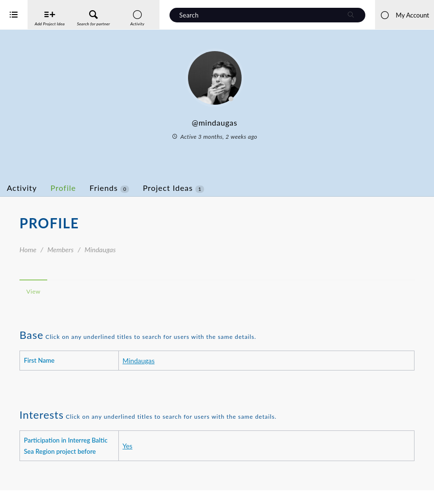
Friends (148, 188)
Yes (157, 451)
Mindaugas (168, 360)
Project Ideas (212, 188)
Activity (61, 187)
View (72, 291)
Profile (102, 187)
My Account (404, 15)
